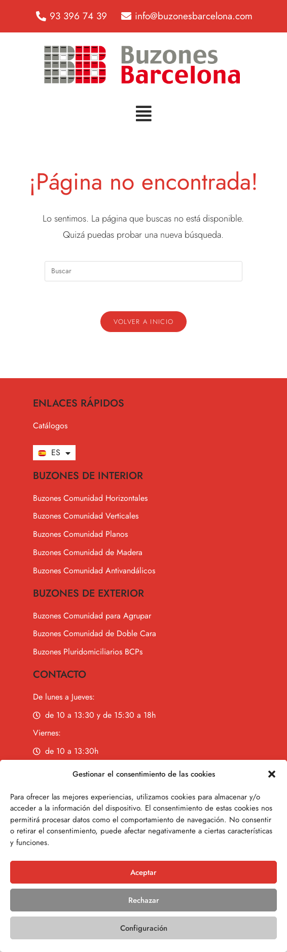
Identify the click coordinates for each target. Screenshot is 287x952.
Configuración (143, 928)
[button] (272, 774)
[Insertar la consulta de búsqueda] (143, 271)
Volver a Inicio (144, 322)
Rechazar (143, 900)
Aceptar (143, 872)
